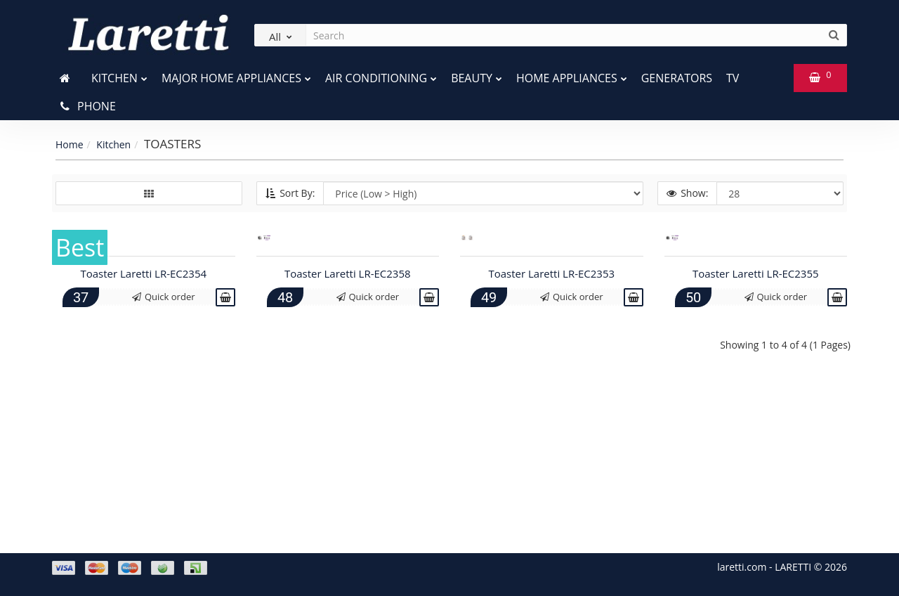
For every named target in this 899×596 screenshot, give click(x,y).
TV (732, 78)
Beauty (476, 75)
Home (69, 144)
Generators (676, 78)
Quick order (163, 466)
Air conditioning (381, 75)
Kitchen (119, 75)
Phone (87, 106)
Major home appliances (236, 75)
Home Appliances (571, 75)
